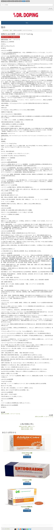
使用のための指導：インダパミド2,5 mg (44, 416)
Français (16, 1)
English (2, 1)
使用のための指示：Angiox (27, 428)
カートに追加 (27, 457)
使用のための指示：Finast (27, 429)
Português (27, 1)
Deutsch (9, 1)
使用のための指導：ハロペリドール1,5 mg (10, 413)
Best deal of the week (53, 265)
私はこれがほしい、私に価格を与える (10, 37)
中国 (6, 1)
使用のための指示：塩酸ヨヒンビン (27, 426)
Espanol (12, 1)
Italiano (20, 1)
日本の (24, 1)
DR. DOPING (7, 528)
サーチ (50, 8)
